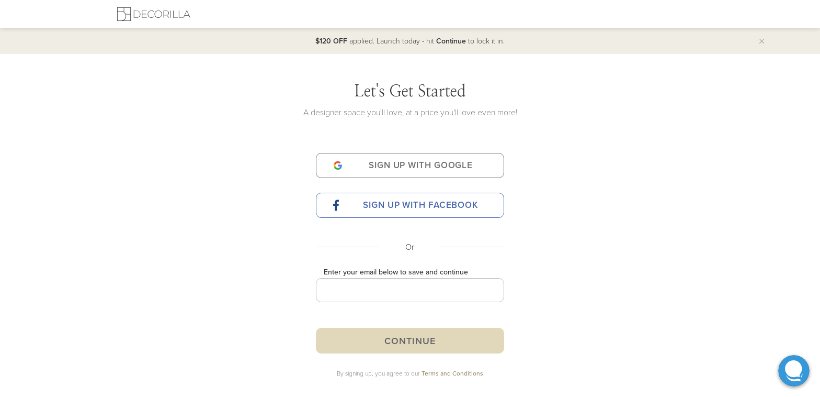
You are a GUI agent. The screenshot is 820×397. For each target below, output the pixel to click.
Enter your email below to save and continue (396, 272)
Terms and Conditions (452, 373)
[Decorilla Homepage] (153, 14)
